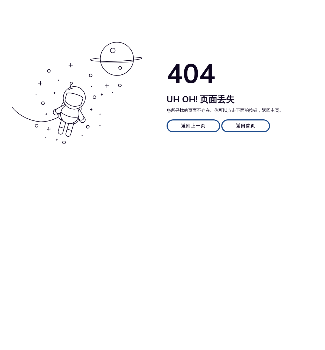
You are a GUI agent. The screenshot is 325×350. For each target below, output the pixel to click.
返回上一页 (193, 126)
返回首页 (245, 126)
